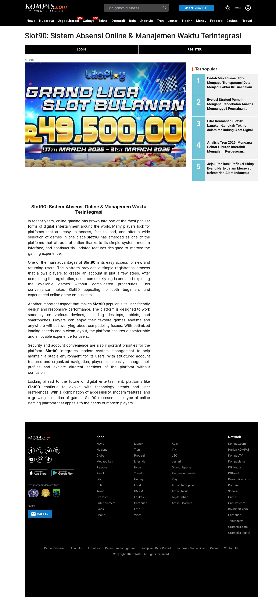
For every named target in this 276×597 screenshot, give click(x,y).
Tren (160, 20)
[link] (237, 7)
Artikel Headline (182, 503)
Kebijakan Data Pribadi (156, 548)
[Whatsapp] (39, 459)
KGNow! (233, 473)
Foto (137, 509)
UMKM (138, 491)
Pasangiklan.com (239, 479)
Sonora (233, 491)
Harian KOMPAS (239, 449)
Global (101, 455)
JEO (174, 455)
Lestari (173, 22)
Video (137, 515)
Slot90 (29, 60)
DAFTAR (39, 514)
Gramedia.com (238, 526)
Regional (102, 467)
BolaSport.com (238, 509)
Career (214, 548)
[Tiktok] (48, 459)
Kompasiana (236, 461)
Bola (132, 20)
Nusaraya (46, 20)
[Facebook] (31, 450)
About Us (77, 548)
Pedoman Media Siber (190, 548)
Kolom (176, 443)
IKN (99, 479)
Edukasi (232, 20)
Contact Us (231, 548)
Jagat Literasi (68, 20)
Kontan (233, 485)
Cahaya (88, 20)
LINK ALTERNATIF (194, 8)
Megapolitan (105, 461)
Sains (100, 509)
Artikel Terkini (180, 491)
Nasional (102, 449)
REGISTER (195, 49)
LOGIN (81, 49)
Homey (138, 479)
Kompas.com (237, 443)
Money (201, 20)
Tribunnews (235, 521)
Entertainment (106, 503)
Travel (247, 20)
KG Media (234, 467)
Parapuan (140, 503)
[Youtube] (31, 459)
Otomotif (118, 20)
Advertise (94, 548)
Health (187, 20)
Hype (137, 467)
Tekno (103, 20)
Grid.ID (232, 497)
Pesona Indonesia (183, 473)
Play (175, 479)
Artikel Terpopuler (183, 485)
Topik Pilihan (180, 497)
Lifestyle (146, 20)
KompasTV (235, 455)
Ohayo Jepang (181, 467)
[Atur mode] (227, 7)
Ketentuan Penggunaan (120, 548)
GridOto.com (236, 503)
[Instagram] (56, 450)
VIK (174, 449)
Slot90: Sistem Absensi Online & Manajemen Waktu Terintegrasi (133, 35)
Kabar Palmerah (54, 548)
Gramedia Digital (239, 532)
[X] (39, 450)
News (31, 20)
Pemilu (101, 473)
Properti (216, 20)
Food (137, 485)
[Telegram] (48, 450)
